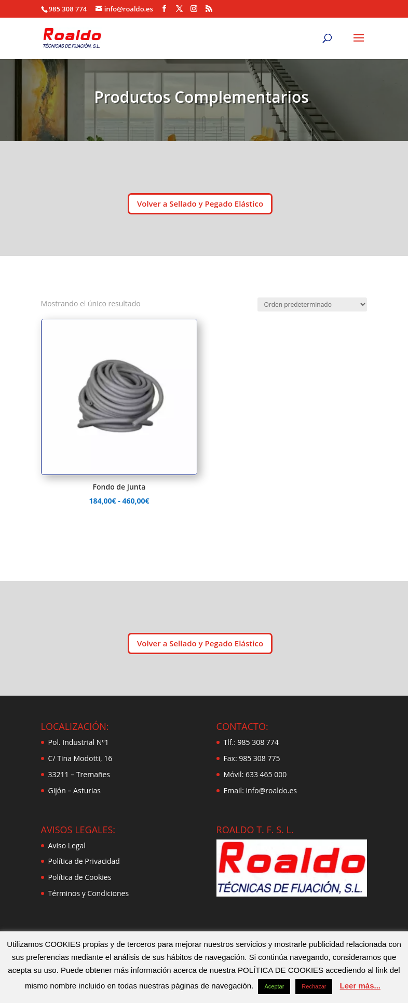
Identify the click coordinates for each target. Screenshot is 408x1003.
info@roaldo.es (270, 790)
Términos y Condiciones (88, 893)
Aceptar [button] (274, 986)
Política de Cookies (80, 877)
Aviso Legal (67, 845)
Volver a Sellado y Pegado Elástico (200, 203)
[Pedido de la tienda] (312, 304)
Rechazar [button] (314, 986)
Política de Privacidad (84, 861)
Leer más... (360, 985)
